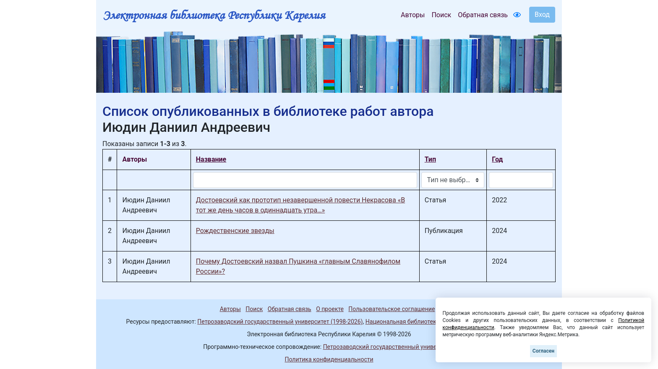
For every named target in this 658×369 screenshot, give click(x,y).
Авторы (413, 15)
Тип (430, 159)
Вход (542, 14)
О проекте (330, 309)
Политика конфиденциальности (329, 359)
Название (211, 159)
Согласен (543, 351)
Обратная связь (483, 15)
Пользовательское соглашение (391, 309)
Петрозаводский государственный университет (389, 346)
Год (497, 159)
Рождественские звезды (235, 231)
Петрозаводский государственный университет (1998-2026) (280, 321)
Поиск (441, 15)
